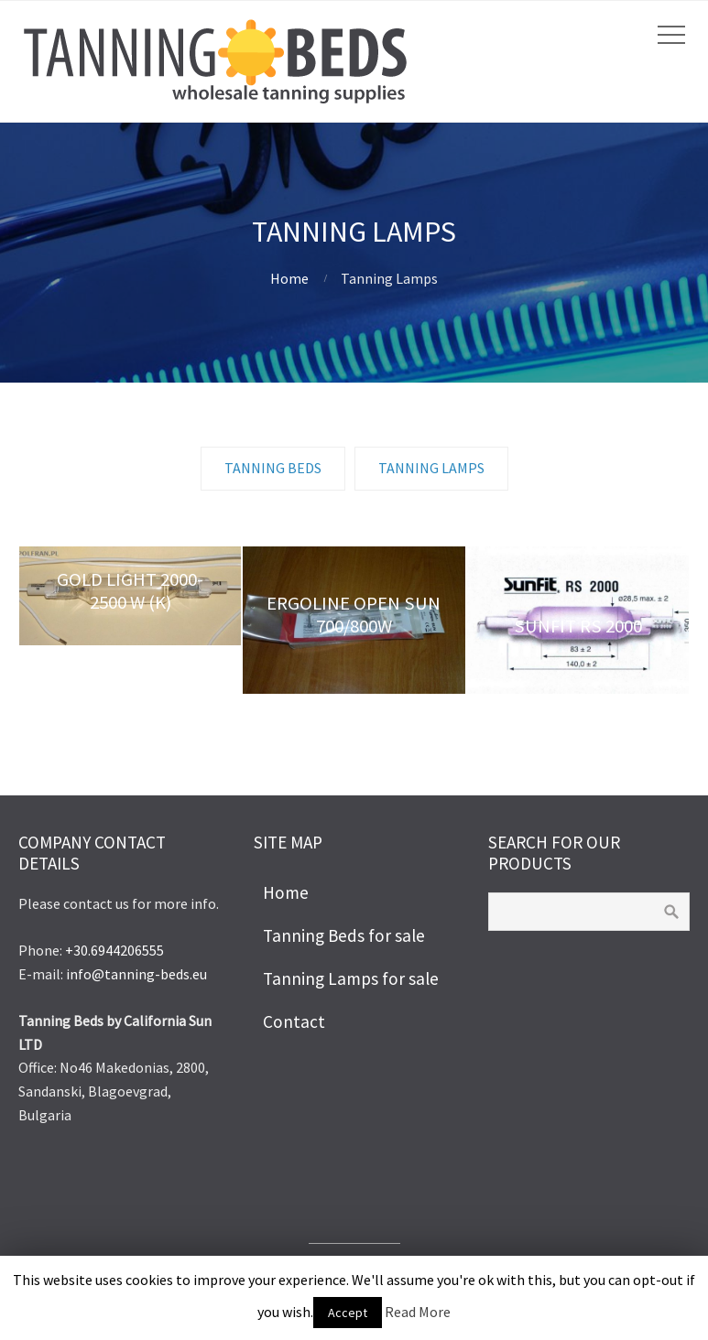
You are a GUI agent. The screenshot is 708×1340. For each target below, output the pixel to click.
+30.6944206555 (114, 950)
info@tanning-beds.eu (136, 974)
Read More (418, 1311)
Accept (347, 1312)
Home (289, 278)
